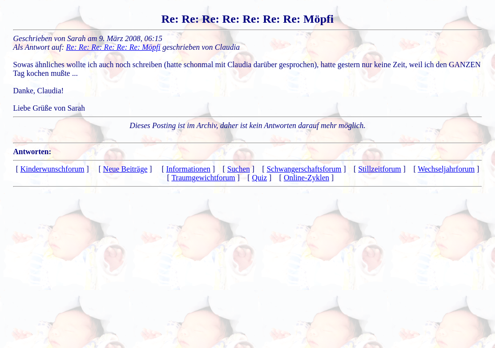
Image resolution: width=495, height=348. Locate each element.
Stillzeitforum (379, 169)
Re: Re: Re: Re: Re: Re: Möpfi (113, 47)
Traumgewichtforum (203, 178)
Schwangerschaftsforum (304, 169)
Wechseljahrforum (446, 169)
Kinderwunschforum (52, 169)
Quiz (259, 178)
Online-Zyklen (306, 178)
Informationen (188, 169)
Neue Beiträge (125, 169)
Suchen (238, 169)
